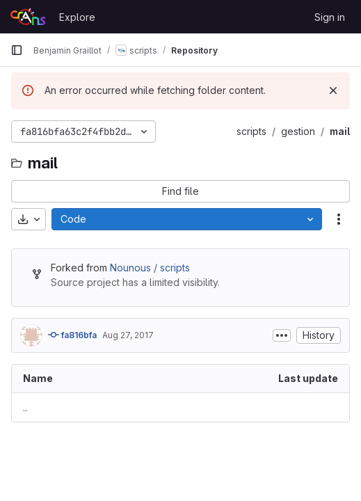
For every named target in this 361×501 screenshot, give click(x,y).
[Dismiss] (333, 90)
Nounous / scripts (150, 267)
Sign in (329, 17)
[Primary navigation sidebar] (17, 50)
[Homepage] (28, 17)
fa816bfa (72, 334)
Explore (77, 17)
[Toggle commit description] (282, 335)
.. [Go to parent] (25, 407)
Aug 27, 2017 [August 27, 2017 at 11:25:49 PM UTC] (128, 335)
